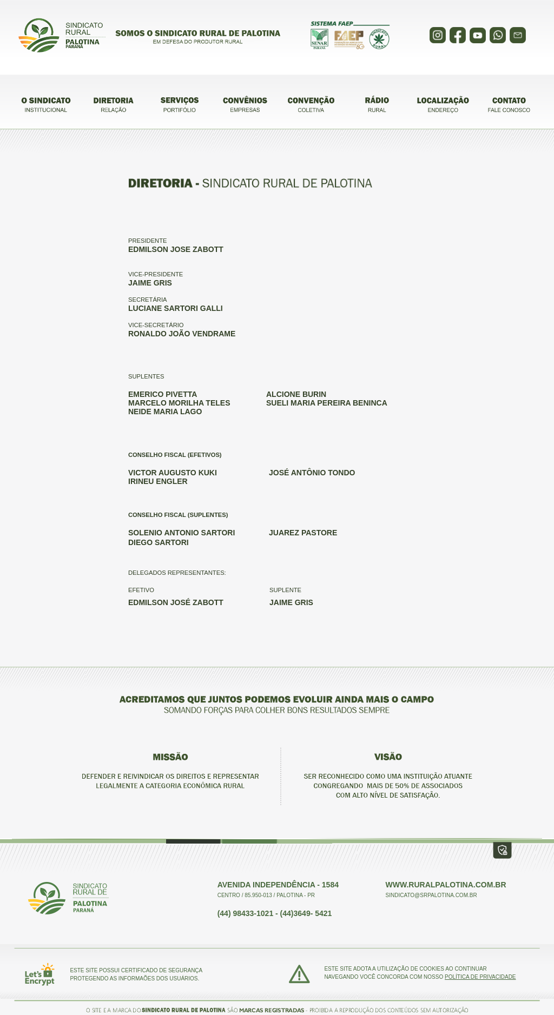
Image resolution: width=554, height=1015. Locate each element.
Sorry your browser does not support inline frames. (277, 37)
